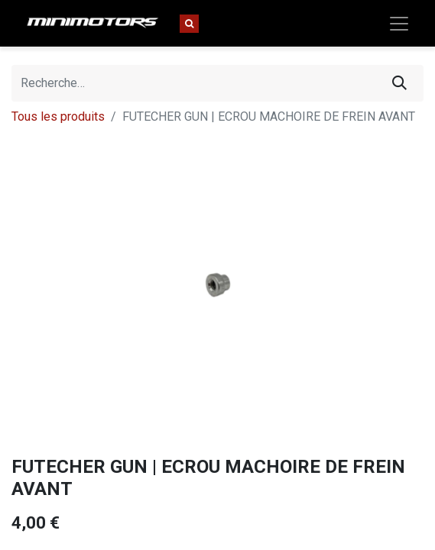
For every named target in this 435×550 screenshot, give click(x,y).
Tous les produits (58, 116)
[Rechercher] (399, 83)
